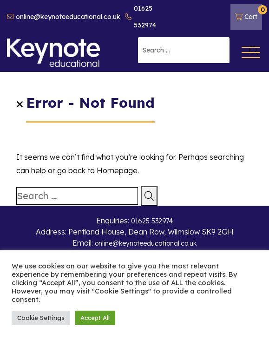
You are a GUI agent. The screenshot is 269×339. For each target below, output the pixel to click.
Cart (248, 13)
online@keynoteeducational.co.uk (63, 17)
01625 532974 (140, 16)
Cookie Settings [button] (41, 317)
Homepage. (118, 170)
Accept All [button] (95, 317)
